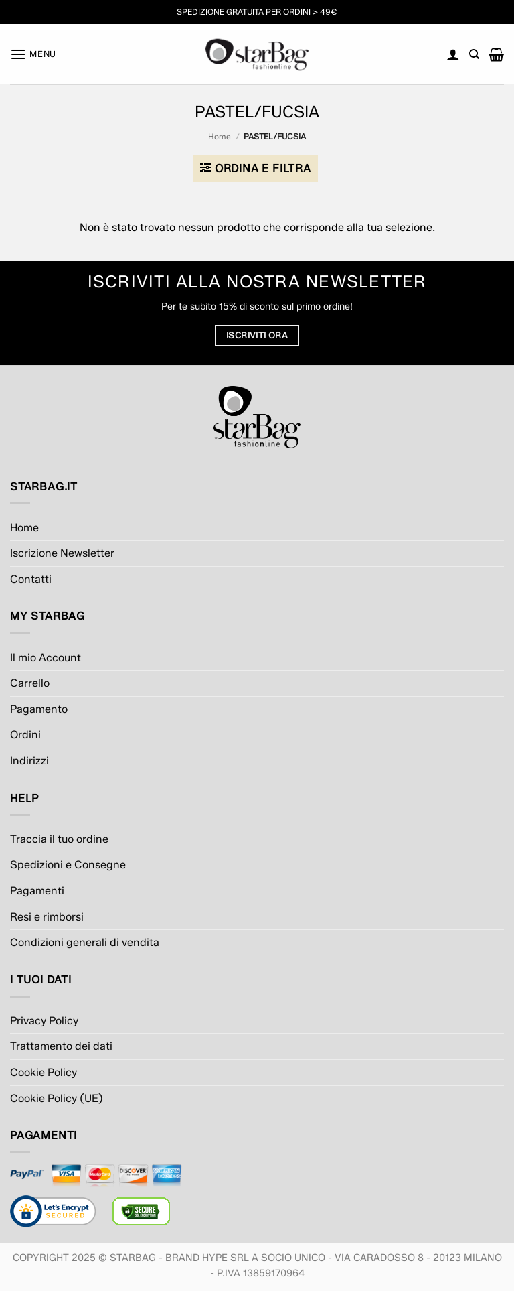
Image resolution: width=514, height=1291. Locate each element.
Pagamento (39, 709)
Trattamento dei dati (61, 1046)
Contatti (31, 579)
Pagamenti (37, 890)
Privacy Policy (44, 1020)
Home (219, 136)
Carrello (30, 683)
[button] (33, 54)
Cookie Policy (43, 1072)
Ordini (25, 734)
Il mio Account (45, 657)
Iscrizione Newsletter (62, 553)
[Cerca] (474, 54)
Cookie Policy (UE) (56, 1098)
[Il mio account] (453, 54)
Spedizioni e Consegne (68, 864)
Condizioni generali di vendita (84, 942)
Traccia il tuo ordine (59, 839)
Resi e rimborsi (47, 916)
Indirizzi (29, 760)
